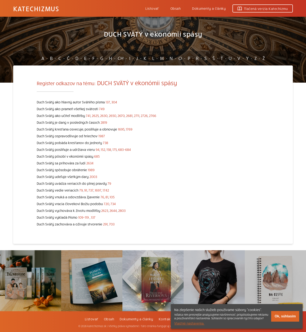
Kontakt (165, 319)
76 (102, 197)
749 (102, 109)
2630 (104, 115)
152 (103, 149)
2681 (129, 115)
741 (88, 115)
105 (112, 197)
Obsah (175, 8)
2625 (95, 115)
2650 (112, 115)
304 (114, 102)
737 (91, 190)
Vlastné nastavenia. (189, 323)
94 (97, 149)
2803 (122, 210)
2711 (136, 115)
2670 (121, 115)
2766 (152, 115)
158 (108, 149)
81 (106, 197)
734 (113, 203)
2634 (90, 163)
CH (120, 58)
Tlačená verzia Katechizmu (263, 8)
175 (114, 149)
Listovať (152, 8)
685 (97, 156)
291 (105, 224)
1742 (106, 190)
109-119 (83, 217)
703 (112, 224)
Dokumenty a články (209, 8)
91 (85, 190)
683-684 (124, 149)
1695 (121, 129)
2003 (93, 176)
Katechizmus (36, 8)
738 (105, 142)
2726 (144, 115)
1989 (91, 170)
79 (109, 183)
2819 (104, 122)
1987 (101, 136)
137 (108, 102)
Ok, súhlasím (285, 316)
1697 (98, 190)
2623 (104, 210)
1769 (129, 129)
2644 (113, 210)
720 (106, 203)
